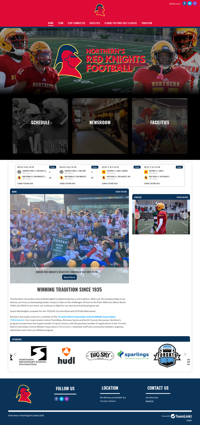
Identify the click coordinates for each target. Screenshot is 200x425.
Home (51, 23)
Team (60, 23)
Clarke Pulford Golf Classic (121, 23)
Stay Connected (76, 23)
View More (121, 191)
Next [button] (124, 231)
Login (189, 420)
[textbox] (69, 309)
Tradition (146, 23)
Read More (69, 277)
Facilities (95, 23)
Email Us (150, 401)
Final (52, 167)
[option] (37, 175)
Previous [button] (14, 231)
